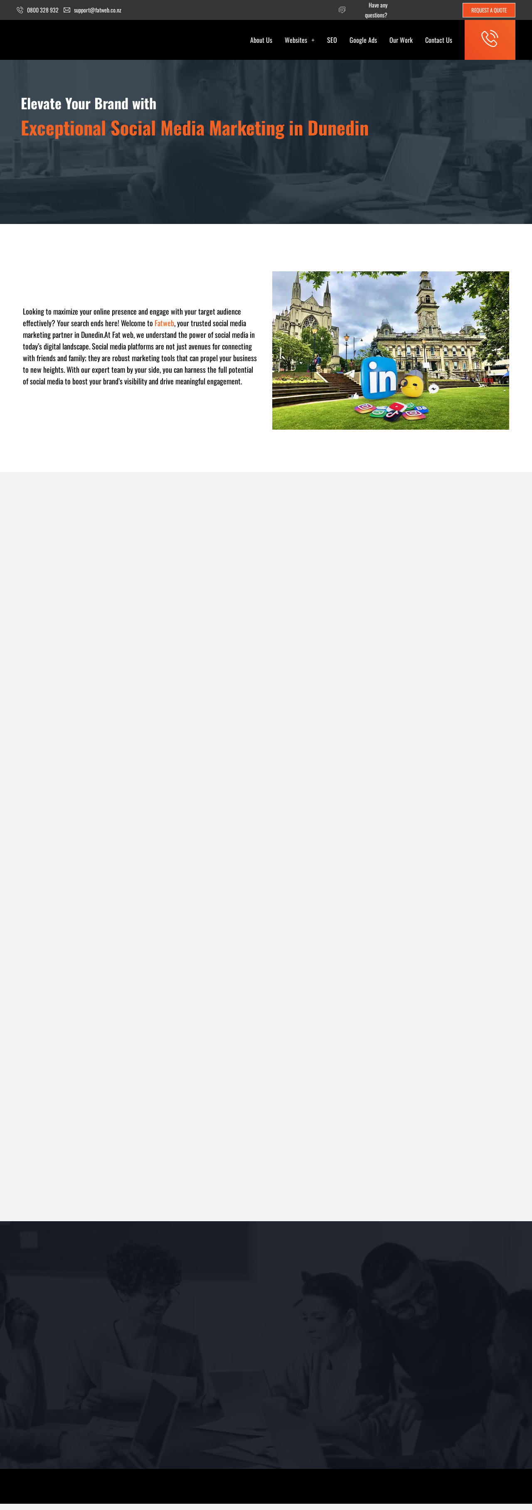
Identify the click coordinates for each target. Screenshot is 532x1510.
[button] (294, 40)
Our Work (395, 40)
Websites (294, 40)
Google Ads (357, 40)
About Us (255, 40)
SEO (326, 40)
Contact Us (432, 40)
